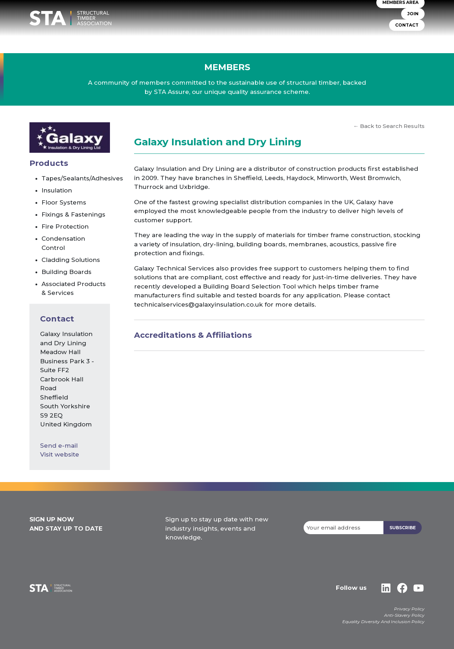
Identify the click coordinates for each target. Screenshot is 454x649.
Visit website (59, 454)
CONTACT (407, 25)
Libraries (370, 38)
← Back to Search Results (389, 126)
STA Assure (193, 38)
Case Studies (407, 38)
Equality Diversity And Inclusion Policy (383, 621)
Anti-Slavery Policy (404, 615)
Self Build (277, 38)
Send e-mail (59, 445)
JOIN (413, 14)
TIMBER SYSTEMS (236, 38)
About (162, 38)
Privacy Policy (409, 608)
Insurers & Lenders (325, 38)
